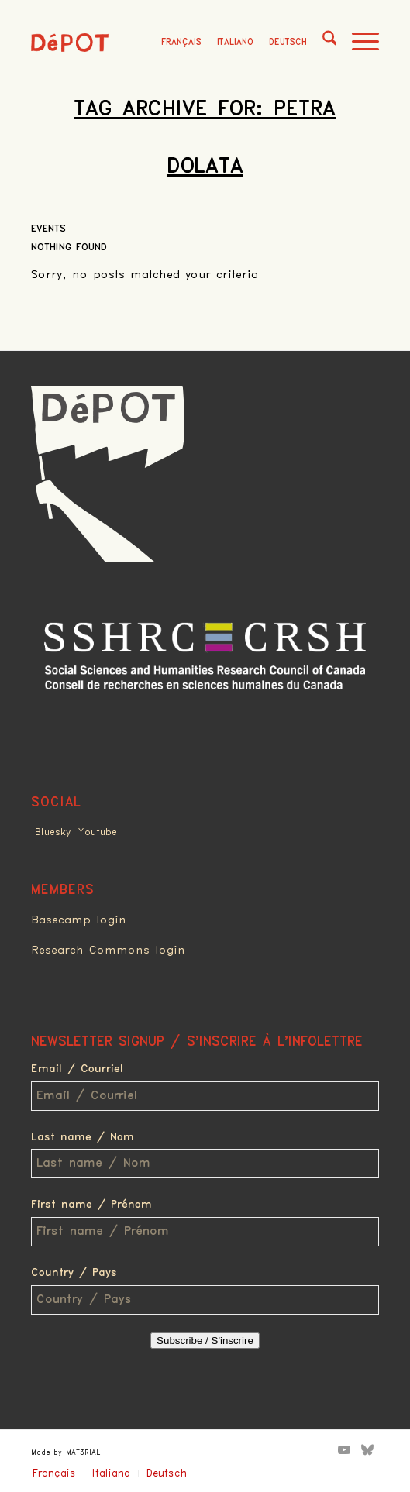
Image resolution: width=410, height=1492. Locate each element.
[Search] (322, 43)
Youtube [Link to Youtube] (97, 832)
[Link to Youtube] (344, 1449)
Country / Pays (74, 1273)
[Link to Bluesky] (367, 1449)
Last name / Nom (82, 1137)
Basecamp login (78, 920)
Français (181, 42)
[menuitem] (322, 43)
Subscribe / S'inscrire (205, 1340)
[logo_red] (70, 43)
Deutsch (288, 42)
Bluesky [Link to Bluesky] (53, 832)
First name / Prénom (91, 1204)
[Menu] (357, 43)
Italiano (235, 42)
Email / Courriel (77, 1069)
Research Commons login (108, 950)
